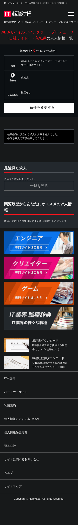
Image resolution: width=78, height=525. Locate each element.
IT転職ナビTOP (12, 21)
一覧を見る (39, 186)
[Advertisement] (39, 495)
